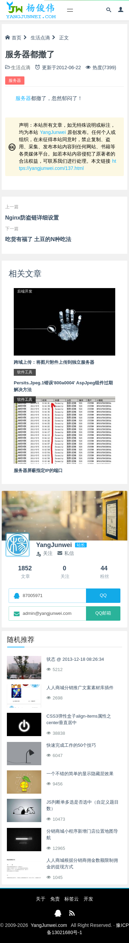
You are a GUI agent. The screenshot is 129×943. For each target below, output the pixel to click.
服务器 (15, 80)
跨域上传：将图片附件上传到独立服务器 (54, 362)
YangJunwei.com (49, 925)
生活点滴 (40, 37)
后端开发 (24, 291)
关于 (40, 899)
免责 (55, 899)
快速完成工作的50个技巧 (71, 745)
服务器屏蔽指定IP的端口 (38, 470)
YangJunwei (53, 132)
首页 (13, 37)
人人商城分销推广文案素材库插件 (80, 687)
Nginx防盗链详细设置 (32, 218)
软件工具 (24, 372)
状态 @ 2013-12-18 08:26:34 (75, 659)
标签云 (71, 899)
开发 (88, 899)
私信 (65, 553)
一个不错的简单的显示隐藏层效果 (80, 773)
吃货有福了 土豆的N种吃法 (38, 239)
